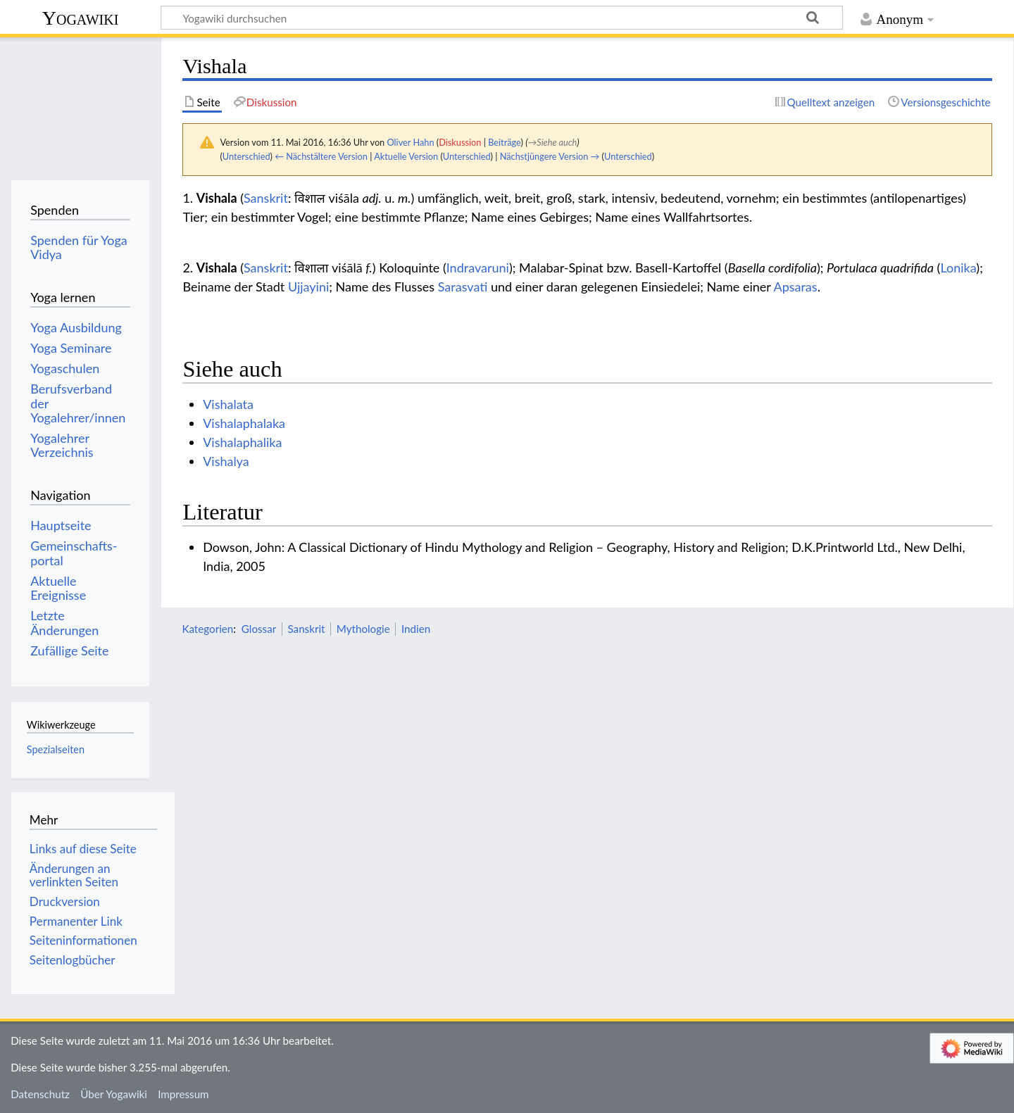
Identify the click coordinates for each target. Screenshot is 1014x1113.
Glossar (259, 628)
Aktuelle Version (406, 156)
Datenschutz (40, 1094)
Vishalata (228, 404)
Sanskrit (266, 198)
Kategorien (207, 628)
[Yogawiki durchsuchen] (501, 17)
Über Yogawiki (113, 1094)
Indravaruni (477, 267)
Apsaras (795, 286)
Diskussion (460, 142)
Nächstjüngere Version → (550, 156)
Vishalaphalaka (244, 423)
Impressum (183, 1094)
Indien (415, 628)
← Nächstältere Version (321, 156)
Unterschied (246, 156)
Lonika (958, 267)
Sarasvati (463, 286)
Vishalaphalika (242, 442)
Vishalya (226, 461)
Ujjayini (308, 286)
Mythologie (363, 628)
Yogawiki (80, 18)
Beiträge (504, 142)
